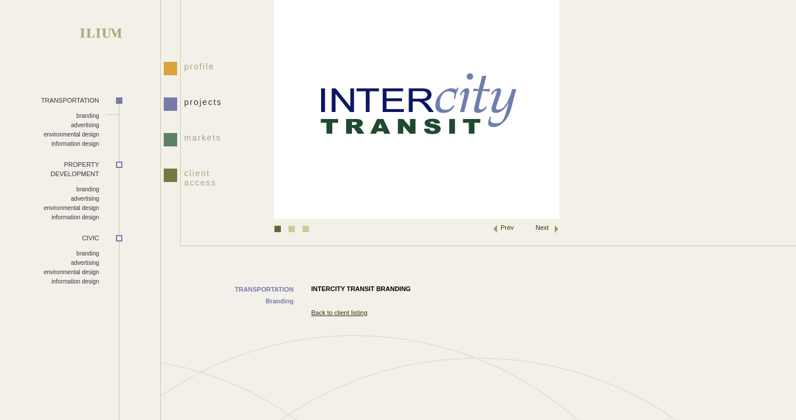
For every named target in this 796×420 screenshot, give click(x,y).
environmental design (71, 134)
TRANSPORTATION (70, 100)
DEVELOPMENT (49, 169)
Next (542, 227)
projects (203, 102)
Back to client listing (339, 312)
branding (87, 116)
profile (199, 66)
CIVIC (90, 238)
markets (202, 137)
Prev (507, 227)
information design (75, 144)
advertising (85, 125)
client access (200, 177)
